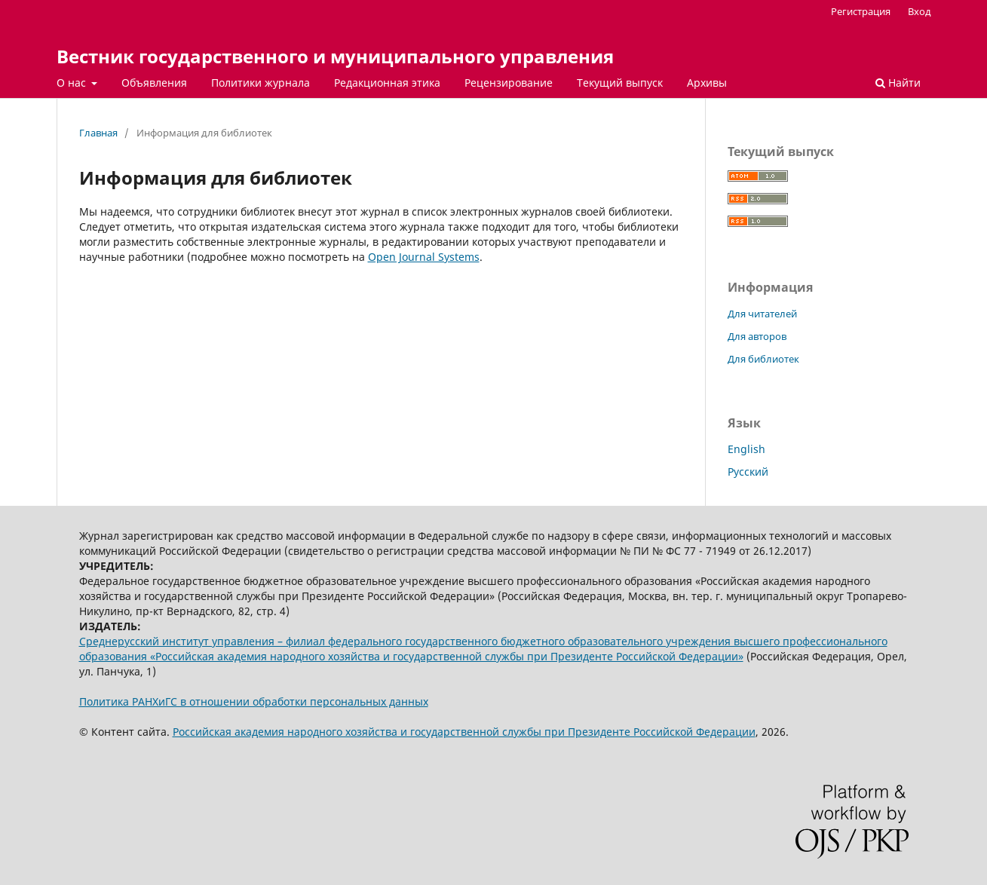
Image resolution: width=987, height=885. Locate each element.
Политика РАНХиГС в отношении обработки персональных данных (253, 701)
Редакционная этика (387, 82)
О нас (73, 82)
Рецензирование (508, 82)
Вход (919, 11)
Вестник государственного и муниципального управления (335, 56)
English (746, 449)
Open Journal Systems (424, 257)
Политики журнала (260, 82)
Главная (98, 132)
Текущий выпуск (620, 82)
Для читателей (762, 313)
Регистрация (860, 11)
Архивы (707, 82)
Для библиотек (763, 359)
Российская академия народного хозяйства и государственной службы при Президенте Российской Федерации (464, 731)
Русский (748, 471)
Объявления (154, 82)
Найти (898, 82)
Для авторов (757, 336)
